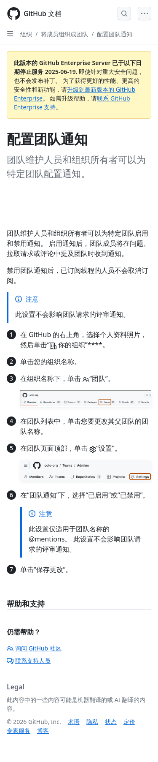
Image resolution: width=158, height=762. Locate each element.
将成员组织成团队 (64, 34)
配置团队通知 (114, 34)
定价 (129, 722)
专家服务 (18, 731)
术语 (74, 722)
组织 (26, 34)
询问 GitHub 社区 (34, 648)
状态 (111, 722)
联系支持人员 (29, 660)
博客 (43, 731)
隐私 (92, 722)
